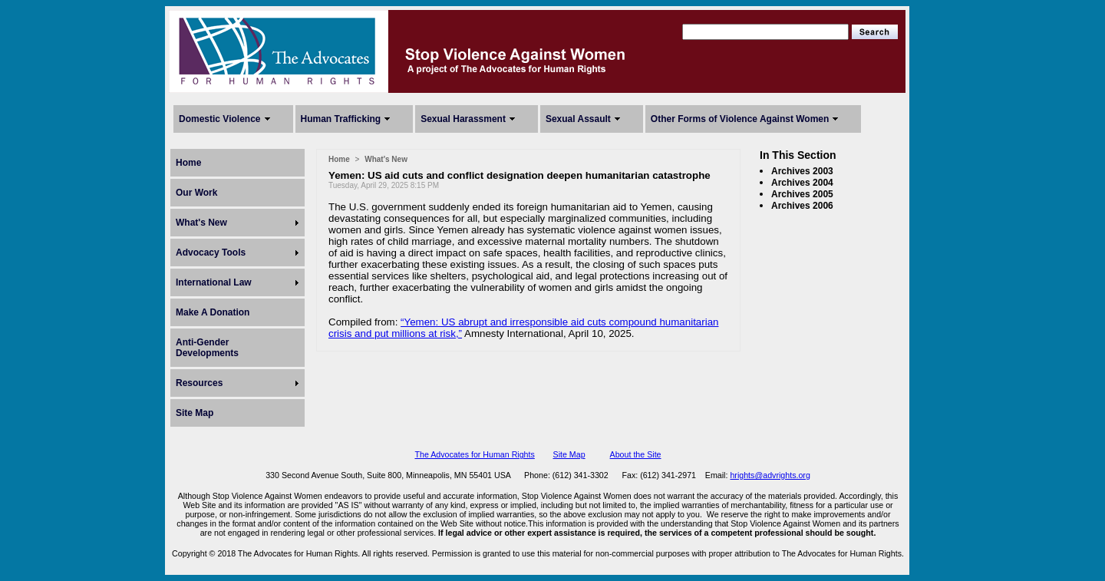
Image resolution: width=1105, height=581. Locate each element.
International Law (214, 282)
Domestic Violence (220, 119)
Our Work (196, 192)
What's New (201, 222)
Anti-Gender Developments (207, 347)
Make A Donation (212, 312)
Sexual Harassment (463, 119)
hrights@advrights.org (770, 475)
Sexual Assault (578, 119)
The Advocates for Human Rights (474, 454)
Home (188, 162)
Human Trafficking (341, 119)
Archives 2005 (802, 194)
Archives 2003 (802, 171)
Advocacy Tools (211, 252)
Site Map (194, 413)
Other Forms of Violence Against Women (740, 119)
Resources (199, 383)
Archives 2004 (802, 182)
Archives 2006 (802, 205)
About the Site (635, 454)
